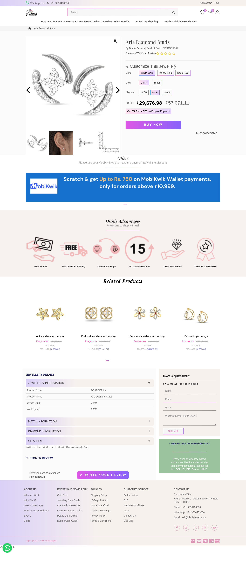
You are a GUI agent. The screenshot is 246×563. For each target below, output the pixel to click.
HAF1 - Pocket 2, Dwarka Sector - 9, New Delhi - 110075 (196, 515)
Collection (137, 28)
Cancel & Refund (100, 519)
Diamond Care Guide (68, 519)
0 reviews (131, 59)
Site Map (128, 535)
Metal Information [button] (42, 435)
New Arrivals (98, 28)
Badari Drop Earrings (196, 347)
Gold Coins (221, 28)
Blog (216, 3)
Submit (173, 445)
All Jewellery (118, 28)
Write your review (105, 489)
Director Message (33, 519)
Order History (131, 509)
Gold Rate (62, 509)
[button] (120, 224)
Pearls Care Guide (67, 530)
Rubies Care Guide (67, 535)
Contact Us (206, 3)
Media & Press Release (36, 525)
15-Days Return (99, 514)
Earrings (41, 28)
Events (27, 530)
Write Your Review (146, 59)
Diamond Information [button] (44, 445)
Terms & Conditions (101, 535)
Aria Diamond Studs (45, 34)
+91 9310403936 (192, 521)
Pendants (57, 28)
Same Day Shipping (171, 28)
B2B (126, 514)
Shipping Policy (99, 509)
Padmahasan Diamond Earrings (147, 347)
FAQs (127, 525)
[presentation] (28, 97)
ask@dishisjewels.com (194, 531)
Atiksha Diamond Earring (50, 347)
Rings (27, 28)
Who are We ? (31, 509)
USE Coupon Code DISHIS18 (152, 3)
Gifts (151, 28)
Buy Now (153, 131)
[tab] (90, 397)
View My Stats (7, 561)
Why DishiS (30, 514)
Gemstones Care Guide (69, 525)
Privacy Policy (98, 530)
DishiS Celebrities (199, 28)
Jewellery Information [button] (46, 397)
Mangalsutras (77, 28)
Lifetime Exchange (100, 525)
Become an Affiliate (134, 519)
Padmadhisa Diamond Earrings (98, 347)
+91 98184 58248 (207, 138)
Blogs (27, 535)
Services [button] (35, 455)
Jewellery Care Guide (68, 514)
